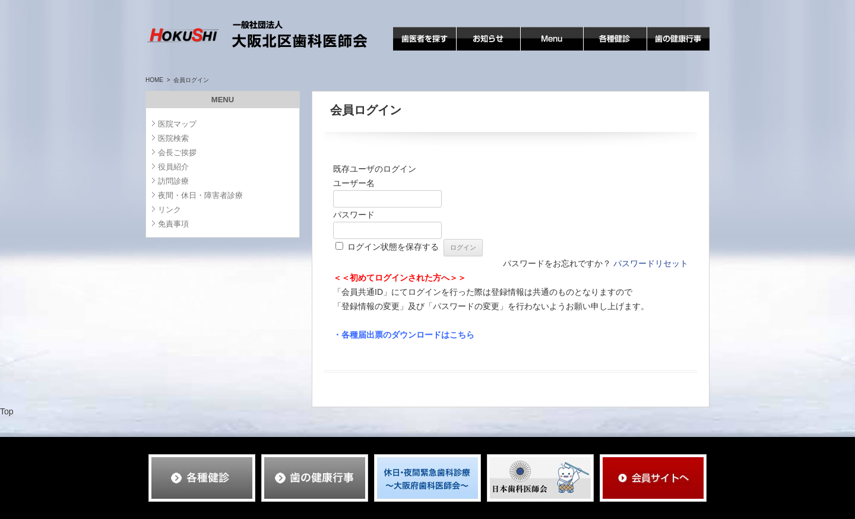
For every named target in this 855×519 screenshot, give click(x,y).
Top (7, 411)
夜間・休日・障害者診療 (200, 195)
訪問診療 (173, 181)
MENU (533, 50)
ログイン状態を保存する (393, 246)
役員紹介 (173, 166)
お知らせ (473, 50)
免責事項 (173, 223)
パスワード (354, 214)
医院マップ (177, 123)
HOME (154, 80)
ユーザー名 (354, 183)
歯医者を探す (418, 50)
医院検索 (173, 138)
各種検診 (600, 50)
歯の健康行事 (672, 50)
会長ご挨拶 (177, 152)
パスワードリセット (650, 263)
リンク (169, 209)
